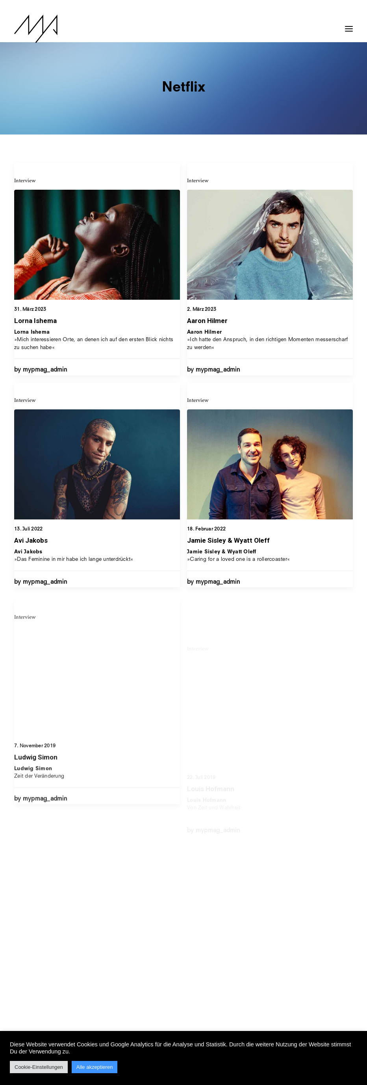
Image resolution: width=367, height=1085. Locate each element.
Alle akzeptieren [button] (94, 1067)
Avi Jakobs (31, 571)
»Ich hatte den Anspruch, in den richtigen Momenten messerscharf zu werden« (267, 340)
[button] (349, 25)
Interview (25, 180)
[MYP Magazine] (35, 29)
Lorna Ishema (35, 321)
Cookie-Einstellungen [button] (39, 1067)
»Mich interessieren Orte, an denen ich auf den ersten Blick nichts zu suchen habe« (93, 340)
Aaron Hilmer (207, 321)
